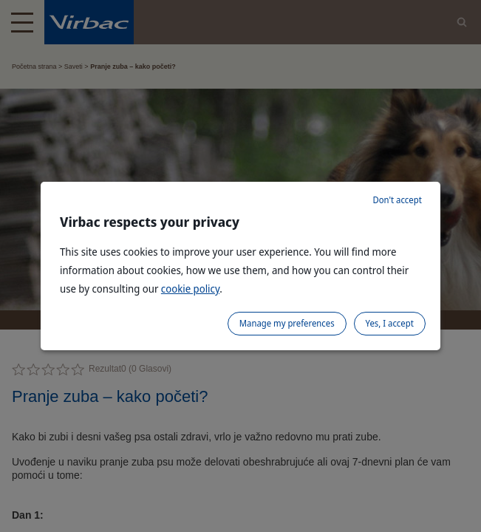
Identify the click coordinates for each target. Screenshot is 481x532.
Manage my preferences (287, 323)
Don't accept (396, 200)
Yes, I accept (390, 323)
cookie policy (190, 289)
